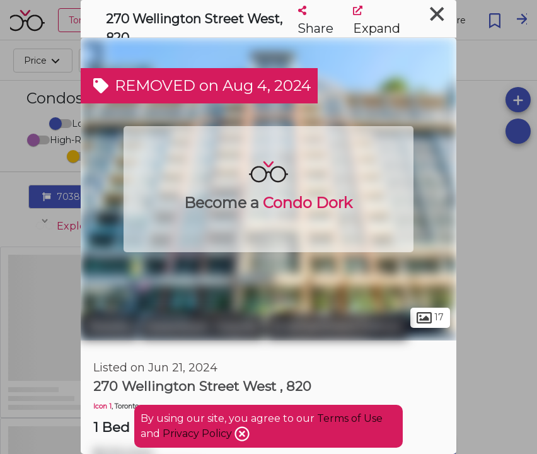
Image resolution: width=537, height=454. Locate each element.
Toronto (109, 327)
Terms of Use (350, 418)
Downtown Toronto (202, 327)
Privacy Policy (198, 433)
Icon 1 (102, 406)
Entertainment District (337, 327)
